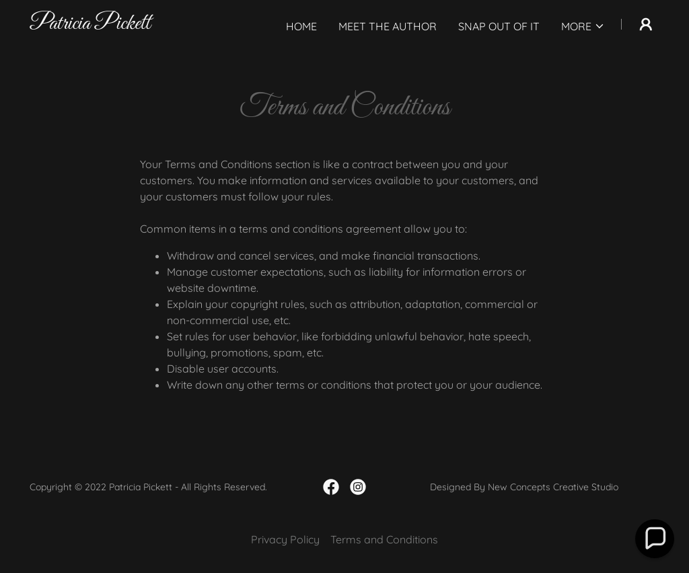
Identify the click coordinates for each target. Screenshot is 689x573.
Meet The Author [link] (387, 26)
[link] (90, 25)
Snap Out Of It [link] (499, 26)
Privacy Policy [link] (285, 539)
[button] (583, 26)
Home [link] (301, 26)
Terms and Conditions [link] (384, 539)
